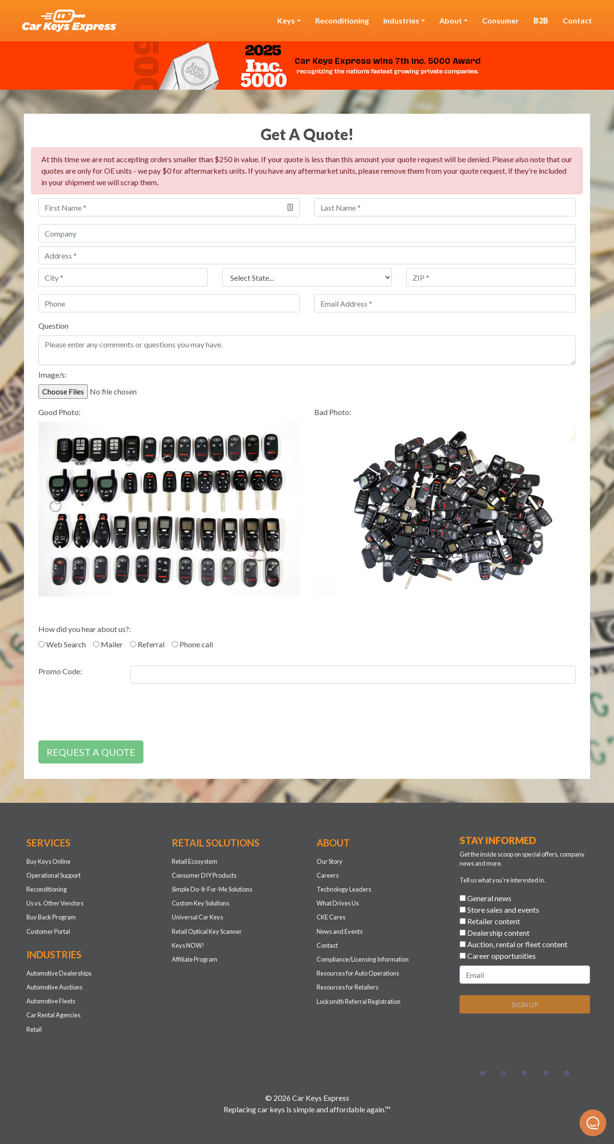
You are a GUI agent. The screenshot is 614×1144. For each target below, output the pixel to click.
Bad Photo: (332, 412)
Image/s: (52, 374)
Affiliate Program (194, 959)
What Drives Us (338, 903)
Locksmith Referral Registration (359, 1001)
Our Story (329, 861)
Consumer (500, 20)
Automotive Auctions (54, 987)
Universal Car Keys (197, 917)
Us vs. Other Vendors (54, 903)
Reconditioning (342, 20)
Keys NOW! (188, 945)
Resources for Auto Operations (358, 973)
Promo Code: (60, 671)
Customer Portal (48, 931)
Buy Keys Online (48, 861)
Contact (577, 20)
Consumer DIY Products (204, 875)
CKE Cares (331, 917)
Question (53, 325)
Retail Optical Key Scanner (207, 931)
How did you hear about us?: (84, 628)
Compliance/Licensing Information (363, 959)
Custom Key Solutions (200, 903)
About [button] (450, 20)
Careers (328, 875)
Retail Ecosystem (194, 861)
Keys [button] (286, 20)
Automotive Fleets (50, 1001)
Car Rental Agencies (53, 1015)
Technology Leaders (344, 889)
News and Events (340, 931)
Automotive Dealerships (59, 973)
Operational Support (53, 875)
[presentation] (111, 714)
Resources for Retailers (347, 987)
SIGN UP (524, 1005)
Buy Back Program (51, 917)
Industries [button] (401, 20)
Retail (34, 1029)
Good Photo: (59, 412)
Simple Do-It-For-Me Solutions (212, 889)
